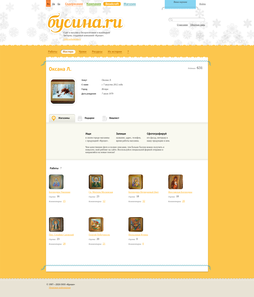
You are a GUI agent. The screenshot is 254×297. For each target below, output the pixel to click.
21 (104, 243)
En (59, 4)
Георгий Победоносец (99, 235)
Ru (48, 4)
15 (64, 201)
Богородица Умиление (59, 192)
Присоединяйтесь (72, 39)
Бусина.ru (85, 22)
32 (144, 201)
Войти (202, 4)
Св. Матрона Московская (101, 192)
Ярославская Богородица (180, 192)
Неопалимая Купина (138, 235)
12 (104, 201)
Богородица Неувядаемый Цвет (143, 192)
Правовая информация (59, 287)
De (53, 4)
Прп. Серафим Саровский (61, 235)
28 (64, 243)
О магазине (182, 25)
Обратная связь (197, 25)
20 (183, 201)
